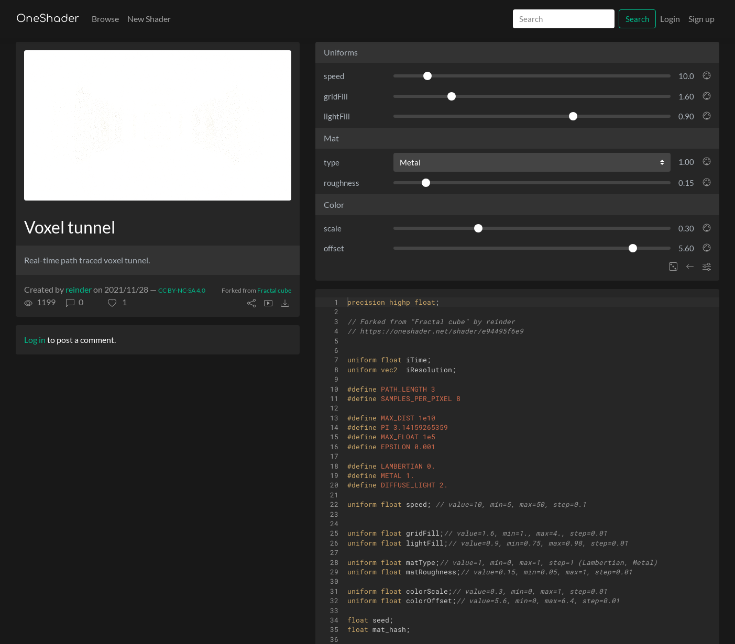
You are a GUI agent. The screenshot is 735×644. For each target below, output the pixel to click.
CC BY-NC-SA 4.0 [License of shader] (181, 290)
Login (670, 19)
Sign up (701, 19)
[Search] (564, 19)
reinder (78, 289)
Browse (105, 19)
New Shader (149, 19)
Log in (35, 340)
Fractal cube (274, 290)
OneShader (47, 19)
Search (637, 19)
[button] (117, 302)
